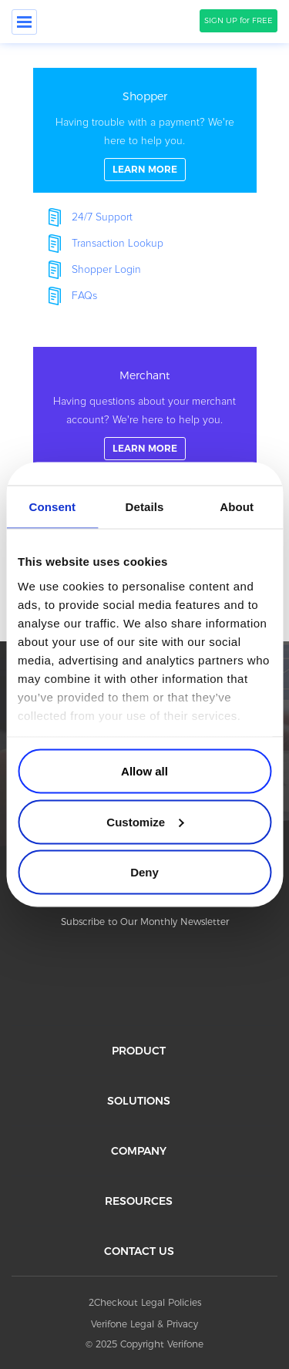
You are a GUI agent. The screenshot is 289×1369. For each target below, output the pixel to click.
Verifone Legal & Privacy (144, 1324)
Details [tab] (145, 506)
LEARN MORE (145, 169)
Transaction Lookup (117, 243)
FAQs (84, 296)
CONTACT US (139, 1251)
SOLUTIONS (138, 1101)
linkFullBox (145, 130)
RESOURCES (139, 1201)
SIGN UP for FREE (238, 20)
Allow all (144, 771)
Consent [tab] (52, 506)
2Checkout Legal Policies (145, 1302)
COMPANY (138, 1151)
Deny (144, 872)
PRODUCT (139, 1051)
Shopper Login (106, 269)
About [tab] (237, 506)
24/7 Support (102, 217)
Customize (144, 821)
